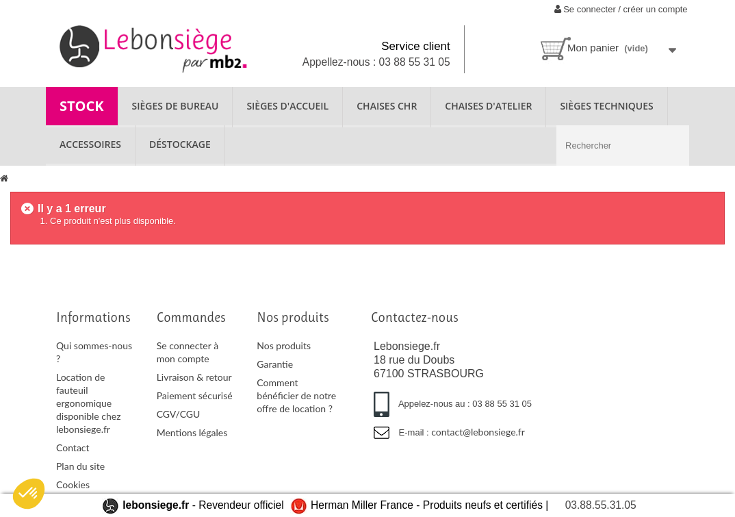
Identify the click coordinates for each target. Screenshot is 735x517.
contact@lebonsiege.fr (478, 432)
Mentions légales (192, 432)
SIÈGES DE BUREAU (175, 105)
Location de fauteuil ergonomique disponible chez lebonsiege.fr (88, 403)
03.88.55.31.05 (600, 505)
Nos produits (284, 345)
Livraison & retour (194, 377)
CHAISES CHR (387, 105)
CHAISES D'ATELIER (488, 105)
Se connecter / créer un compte (621, 9)
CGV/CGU (179, 414)
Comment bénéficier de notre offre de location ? (296, 395)
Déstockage (180, 144)
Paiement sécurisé (195, 395)
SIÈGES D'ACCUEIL (287, 105)
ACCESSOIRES (90, 144)
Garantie (275, 364)
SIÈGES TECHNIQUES (606, 105)
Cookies (73, 484)
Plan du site (80, 466)
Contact (73, 447)
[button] (28, 493)
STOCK (82, 106)
